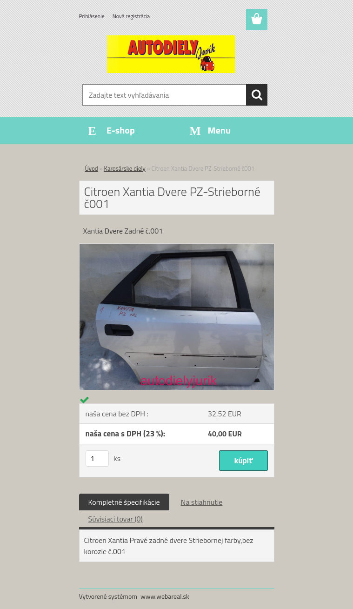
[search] (256, 95)
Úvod (91, 168)
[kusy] (97, 458)
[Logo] (171, 54)
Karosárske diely (125, 168)
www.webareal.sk (164, 596)
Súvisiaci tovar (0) (115, 518)
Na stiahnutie (202, 502)
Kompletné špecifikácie (124, 502)
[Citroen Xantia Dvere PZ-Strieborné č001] (177, 247)
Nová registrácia (131, 16)
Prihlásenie (92, 16)
